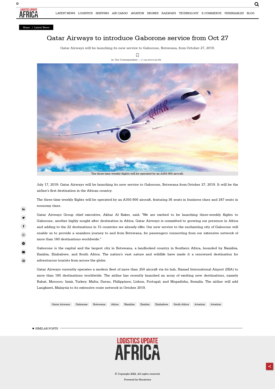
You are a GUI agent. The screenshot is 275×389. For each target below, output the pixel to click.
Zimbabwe (161, 304)
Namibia (129, 304)
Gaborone (81, 304)
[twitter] (23, 218)
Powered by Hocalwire (137, 379)
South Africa (181, 304)
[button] (137, 55)
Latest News (41, 27)
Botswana (99, 304)
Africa (115, 304)
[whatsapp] (23, 235)
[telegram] (23, 243)
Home (26, 27)
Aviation (200, 304)
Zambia (145, 304)
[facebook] (23, 226)
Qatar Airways (61, 304)
